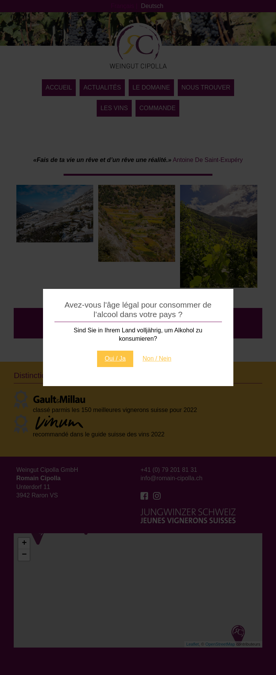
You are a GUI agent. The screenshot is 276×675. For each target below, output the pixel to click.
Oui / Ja (115, 358)
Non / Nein (157, 358)
